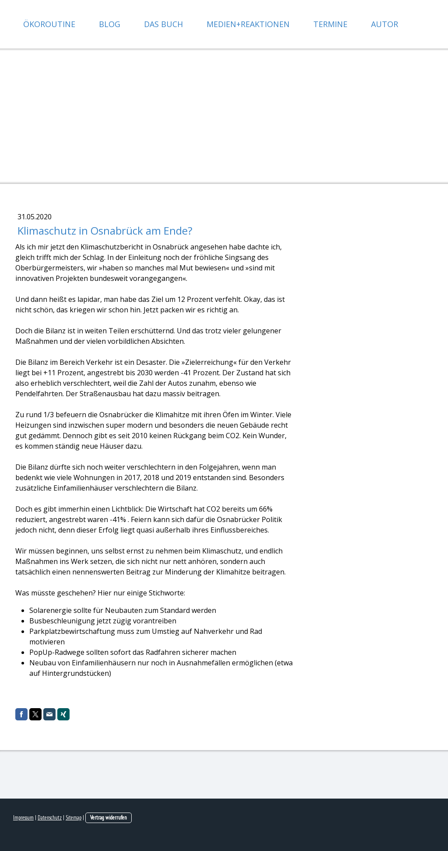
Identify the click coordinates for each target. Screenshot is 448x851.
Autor (384, 24)
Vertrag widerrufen (108, 817)
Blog (109, 24)
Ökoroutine (49, 24)
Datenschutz (50, 817)
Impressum (23, 817)
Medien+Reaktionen (248, 24)
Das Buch (163, 24)
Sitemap (73, 817)
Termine (330, 24)
